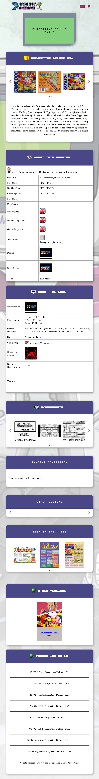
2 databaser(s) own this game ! (56, 177)
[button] (88, 81)
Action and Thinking (39, 343)
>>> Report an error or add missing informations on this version (44, 172)
